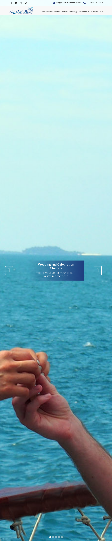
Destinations (47, 11)
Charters (64, 11)
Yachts (57, 11)
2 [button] (53, 537)
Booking (73, 11)
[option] (56, 270)
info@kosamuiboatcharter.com (67, 3)
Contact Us (96, 11)
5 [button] (62, 537)
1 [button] (50, 537)
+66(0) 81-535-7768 (93, 3)
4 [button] (59, 537)
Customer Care (84, 11)
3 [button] (56, 537)
